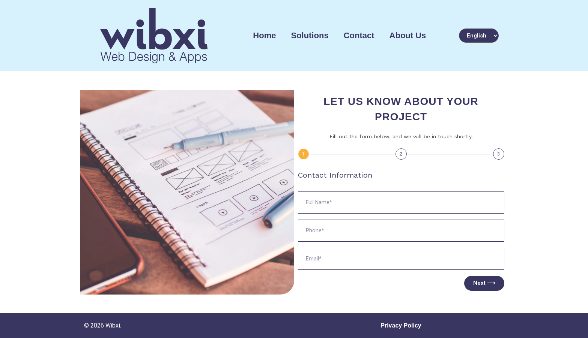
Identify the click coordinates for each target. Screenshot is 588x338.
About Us (407, 35)
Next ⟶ (484, 283)
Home (264, 35)
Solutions (309, 35)
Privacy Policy (400, 325)
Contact (359, 35)
